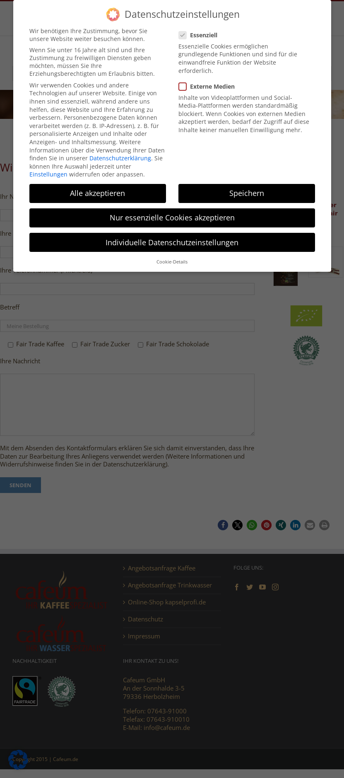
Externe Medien (210, 86)
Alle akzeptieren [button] (97, 193)
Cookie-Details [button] (172, 262)
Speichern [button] (246, 193)
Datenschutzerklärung (120, 158)
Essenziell (201, 35)
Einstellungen (48, 174)
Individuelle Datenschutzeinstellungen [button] (172, 242)
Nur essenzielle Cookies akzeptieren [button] (172, 217)
